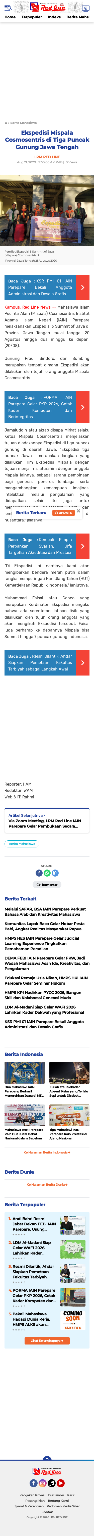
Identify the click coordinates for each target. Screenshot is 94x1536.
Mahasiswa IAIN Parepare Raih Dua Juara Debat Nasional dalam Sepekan (24, 1134)
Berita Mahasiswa (22, 844)
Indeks (54, 17)
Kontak (47, 1512)
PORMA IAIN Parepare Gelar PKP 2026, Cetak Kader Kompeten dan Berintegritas (34, 1296)
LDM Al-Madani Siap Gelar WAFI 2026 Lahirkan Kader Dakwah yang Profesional (32, 1248)
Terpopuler (32, 17)
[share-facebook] (39, 873)
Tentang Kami (58, 1501)
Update (63, 513)
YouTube (64, 1485)
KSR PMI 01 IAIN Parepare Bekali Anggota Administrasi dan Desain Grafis (40, 287)
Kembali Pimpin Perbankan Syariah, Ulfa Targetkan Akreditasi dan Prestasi (40, 546)
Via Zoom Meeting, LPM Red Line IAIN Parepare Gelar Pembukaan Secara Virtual (45, 824)
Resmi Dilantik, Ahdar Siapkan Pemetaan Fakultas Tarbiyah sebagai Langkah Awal (40, 662)
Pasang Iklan (35, 1501)
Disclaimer (56, 1495)
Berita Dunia (19, 1172)
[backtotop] (47, 1460)
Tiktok (53, 1485)
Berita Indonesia (24, 1054)
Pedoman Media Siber (63, 1506)
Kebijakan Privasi (32, 1495)
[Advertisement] (47, 69)
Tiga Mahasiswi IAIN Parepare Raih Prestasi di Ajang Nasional (68, 1134)
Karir (70, 1495)
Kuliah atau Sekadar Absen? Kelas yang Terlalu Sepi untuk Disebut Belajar (68, 1091)
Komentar (47, 884)
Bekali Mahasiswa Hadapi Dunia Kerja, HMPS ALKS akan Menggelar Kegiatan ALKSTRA (32, 1319)
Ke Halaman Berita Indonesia (47, 1152)
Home (10, 17)
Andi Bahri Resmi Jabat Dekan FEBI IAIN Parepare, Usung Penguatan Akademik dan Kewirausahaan (34, 1224)
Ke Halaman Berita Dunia (47, 1184)
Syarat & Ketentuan (29, 1506)
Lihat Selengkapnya (47, 1340)
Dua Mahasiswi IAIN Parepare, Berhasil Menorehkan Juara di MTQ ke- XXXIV (24, 1091)
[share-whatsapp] (47, 873)
